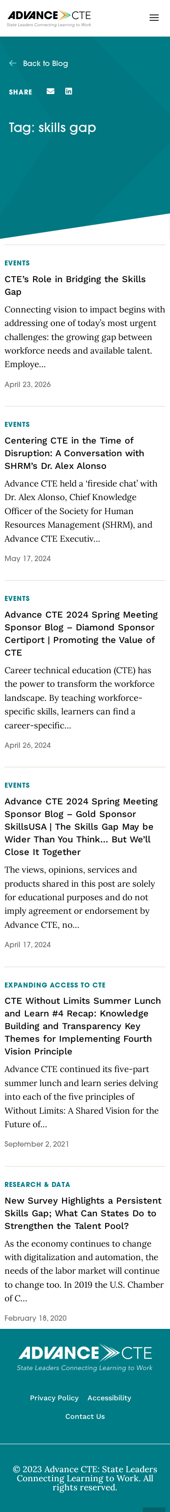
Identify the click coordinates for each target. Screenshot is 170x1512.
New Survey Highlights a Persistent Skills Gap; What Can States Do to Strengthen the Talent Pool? (83, 1213)
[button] (154, 17)
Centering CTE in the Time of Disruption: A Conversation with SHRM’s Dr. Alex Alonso (74, 453)
